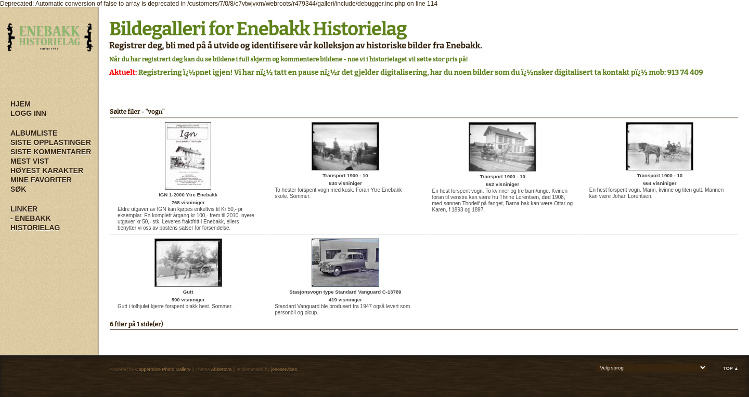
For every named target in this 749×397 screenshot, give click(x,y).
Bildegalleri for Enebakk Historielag (258, 29)
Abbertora (221, 369)
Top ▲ (731, 368)
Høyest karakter (46, 170)
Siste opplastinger (50, 142)
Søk (18, 189)
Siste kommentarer (50, 152)
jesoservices (284, 369)
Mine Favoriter (41, 180)
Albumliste (33, 133)
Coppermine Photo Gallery (162, 369)
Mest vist (29, 161)
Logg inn (28, 113)
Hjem (20, 104)
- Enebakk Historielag (35, 223)
